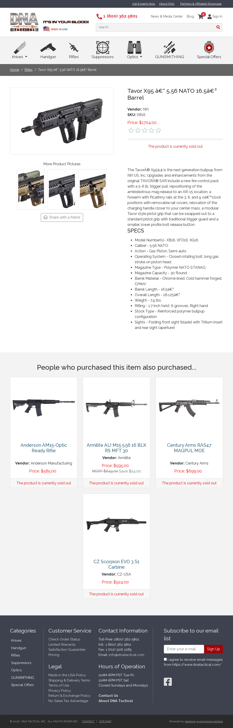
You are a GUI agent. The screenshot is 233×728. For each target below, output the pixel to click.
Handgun (48, 50)
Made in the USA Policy (67, 675)
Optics (134, 50)
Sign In (215, 16)
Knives (19, 50)
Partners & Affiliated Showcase (200, 3)
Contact (88, 721)
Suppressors (103, 50)
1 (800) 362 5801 (117, 15)
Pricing (53, 655)
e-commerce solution (210, 721)
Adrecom (190, 721)
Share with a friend (62, 217)
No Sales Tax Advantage (68, 701)
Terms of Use (58, 685)
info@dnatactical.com (126, 655)
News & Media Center (167, 16)
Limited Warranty (62, 645)
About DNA (167, 3)
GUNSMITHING (169, 50)
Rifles (74, 50)
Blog (190, 16)
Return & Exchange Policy (69, 696)
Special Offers (209, 50)
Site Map (105, 721)
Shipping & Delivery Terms (69, 680)
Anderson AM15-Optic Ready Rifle (43, 447)
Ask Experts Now (143, 3)
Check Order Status (64, 639)
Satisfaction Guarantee (66, 650)
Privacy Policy (59, 691)
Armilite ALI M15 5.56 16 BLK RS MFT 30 (116, 447)
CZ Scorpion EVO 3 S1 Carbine (116, 564)
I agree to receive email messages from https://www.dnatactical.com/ (193, 662)
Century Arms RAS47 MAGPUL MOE (189, 447)
